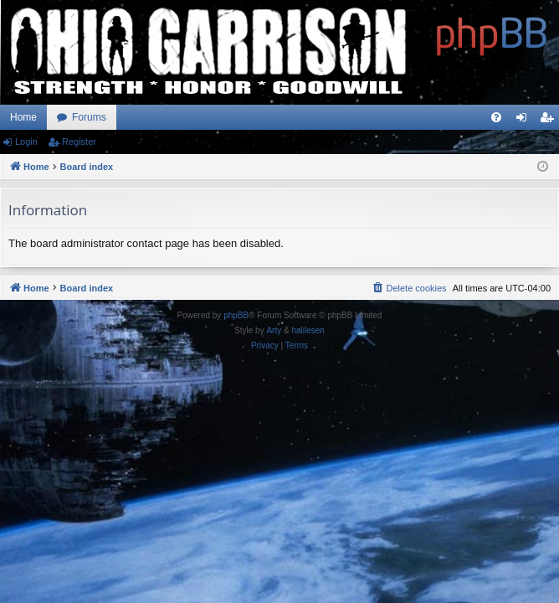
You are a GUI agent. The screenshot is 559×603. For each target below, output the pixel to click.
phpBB (236, 315)
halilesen (307, 330)
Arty (273, 330)
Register (79, 142)
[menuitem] (496, 117)
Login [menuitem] (525, 120)
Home (23, 117)
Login (26, 142)
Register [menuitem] (550, 120)
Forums (89, 117)
